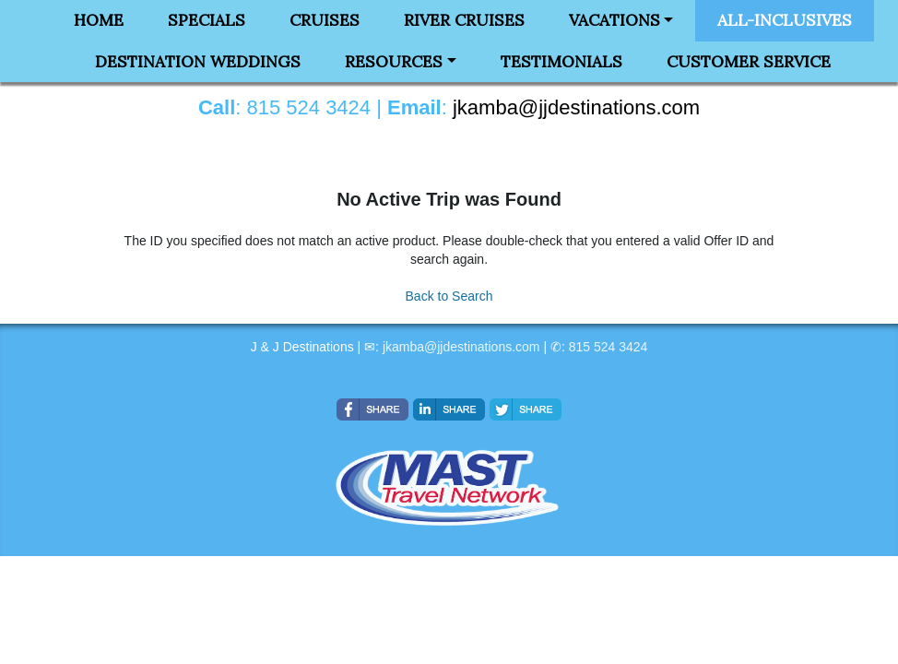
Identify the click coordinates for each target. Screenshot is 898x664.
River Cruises (464, 20)
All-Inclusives (784, 20)
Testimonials (561, 62)
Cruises (324, 20)
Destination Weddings (198, 62)
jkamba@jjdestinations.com (461, 346)
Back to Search (449, 296)
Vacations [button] (614, 20)
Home (99, 20)
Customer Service (749, 62)
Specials (206, 20)
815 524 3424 (608, 346)
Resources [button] (394, 62)
